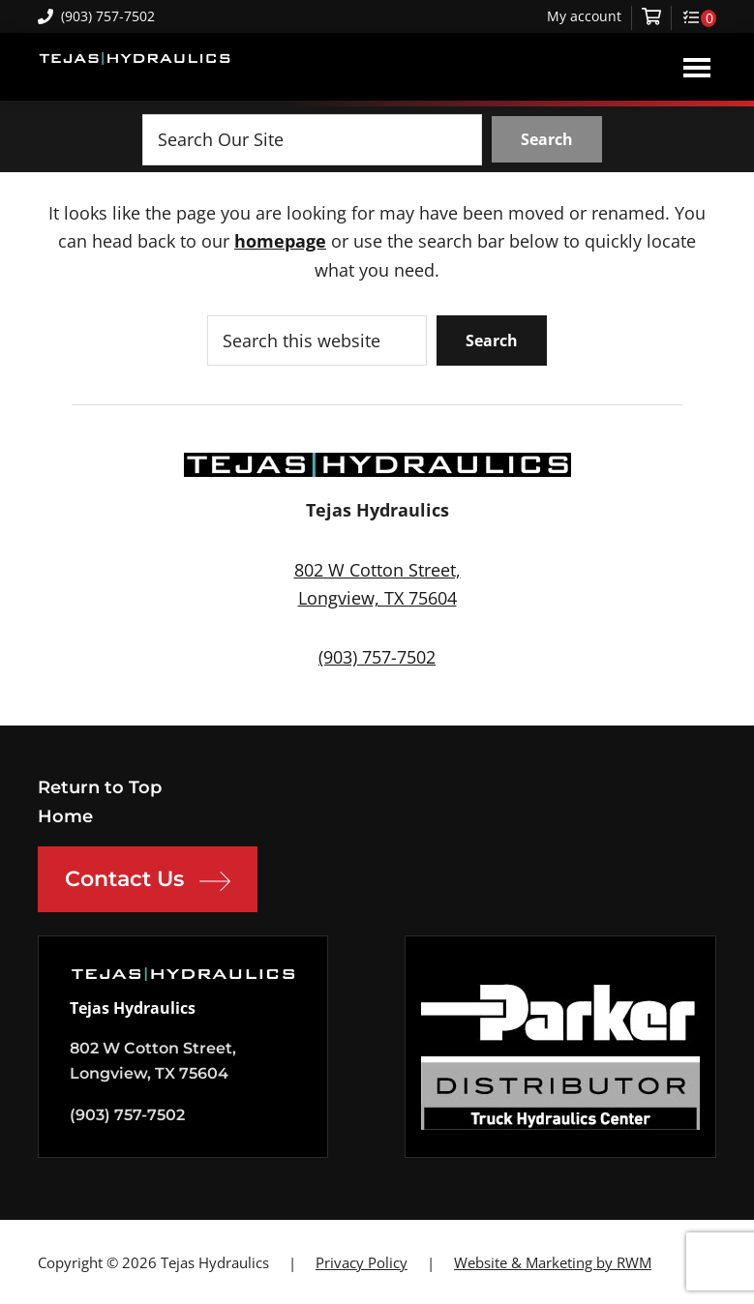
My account (584, 16)
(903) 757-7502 (96, 16)
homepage (280, 240)
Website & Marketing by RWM (552, 1262)
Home (65, 816)
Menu (697, 67)
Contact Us (147, 881)
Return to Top (100, 787)
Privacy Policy (361, 1262)
